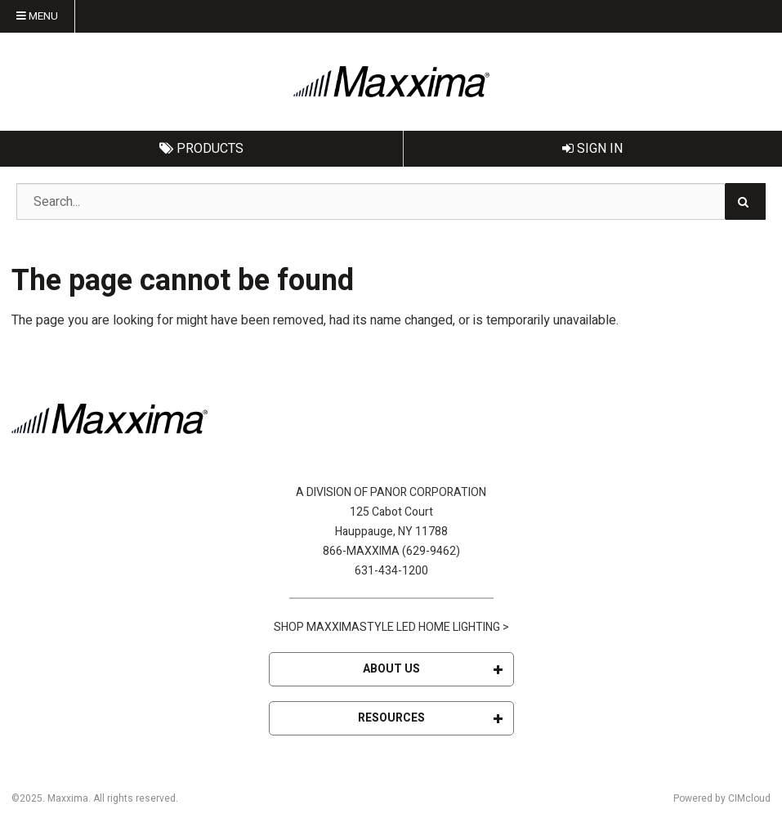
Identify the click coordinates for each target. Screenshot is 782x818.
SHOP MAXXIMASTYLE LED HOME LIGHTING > (391, 627)
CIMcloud (749, 798)
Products (201, 149)
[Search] (745, 201)
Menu (37, 16)
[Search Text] (391, 201)
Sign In (592, 149)
